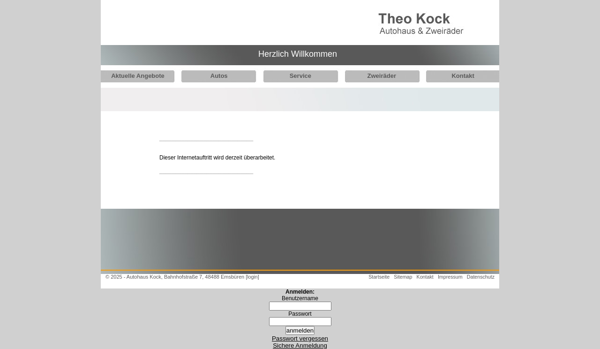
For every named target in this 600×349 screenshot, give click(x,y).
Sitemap (403, 277)
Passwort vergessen (300, 338)
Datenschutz (481, 277)
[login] (252, 277)
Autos (216, 75)
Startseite (379, 277)
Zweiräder (374, 75)
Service (295, 75)
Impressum (450, 277)
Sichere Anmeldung (300, 345)
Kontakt (452, 75)
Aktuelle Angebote (138, 75)
